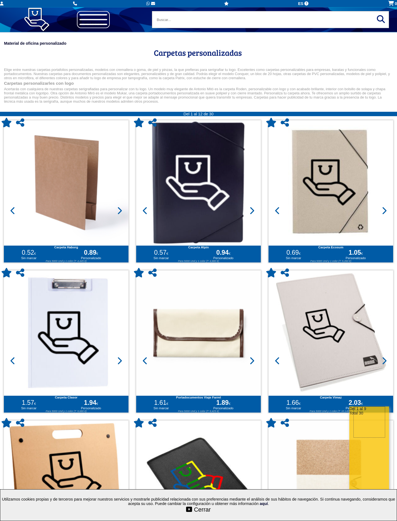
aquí (264, 503)
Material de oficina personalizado (35, 43)
